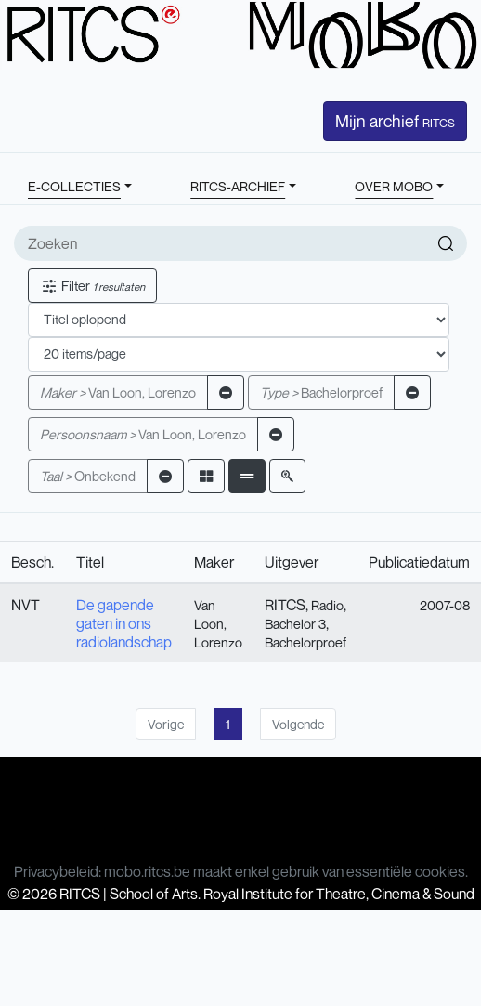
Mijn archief (395, 121)
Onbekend (88, 476)
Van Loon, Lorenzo (118, 392)
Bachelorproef (321, 392)
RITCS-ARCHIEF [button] (237, 186)
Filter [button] (92, 286)
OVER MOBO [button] (394, 186)
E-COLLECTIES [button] (74, 186)
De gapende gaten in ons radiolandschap (124, 623)
